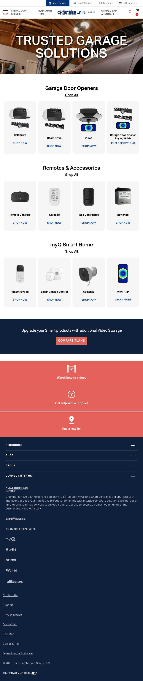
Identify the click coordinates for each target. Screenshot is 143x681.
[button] (128, 3)
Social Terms (11, 644)
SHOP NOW (20, 143)
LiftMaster (70, 497)
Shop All (71, 95)
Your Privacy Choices (17, 673)
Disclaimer (10, 624)
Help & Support (82, 2)
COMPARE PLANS (71, 340)
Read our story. (32, 508)
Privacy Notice (12, 615)
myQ (81, 497)
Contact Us (10, 595)
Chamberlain (99, 497)
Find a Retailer (57, 3)
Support (8, 605)
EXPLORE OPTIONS (123, 143)
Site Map (8, 634)
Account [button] (105, 2)
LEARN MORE (123, 299)
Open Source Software (18, 653)
